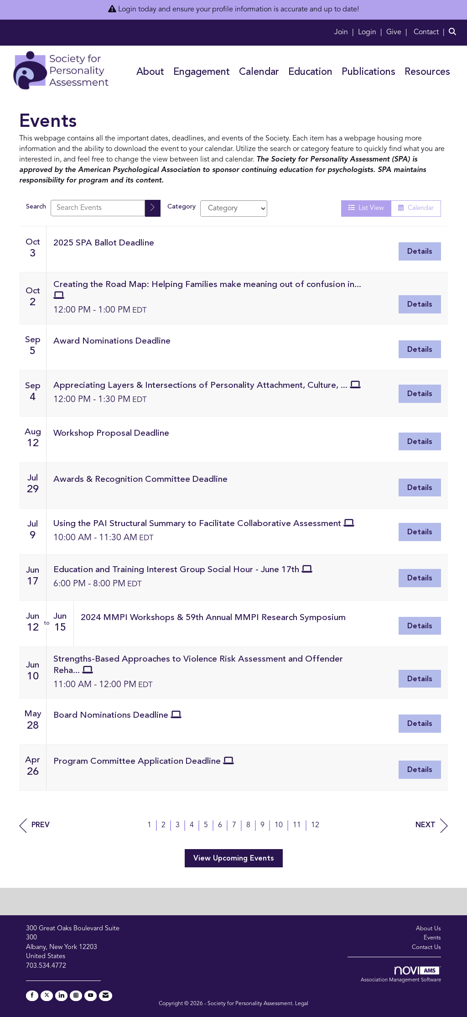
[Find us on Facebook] (32, 996)
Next (431, 826)
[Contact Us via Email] (105, 996)
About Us (428, 929)
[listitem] (345, 32)
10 (279, 825)
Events (432, 938)
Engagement (201, 72)
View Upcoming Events (233, 858)
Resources (427, 72)
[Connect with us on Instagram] (76, 996)
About (150, 72)
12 (315, 825)
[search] (153, 208)
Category (181, 206)
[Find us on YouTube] (90, 996)
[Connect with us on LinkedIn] (61, 996)
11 (297, 825)
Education (310, 72)
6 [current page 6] (220, 825)
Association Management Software (401, 974)
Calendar (259, 72)
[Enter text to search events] (98, 208)
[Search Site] (454, 32)
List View (366, 208)
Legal (301, 1004)
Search (36, 206)
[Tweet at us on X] (47, 996)
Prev (34, 826)
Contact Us (426, 947)
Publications (368, 72)
